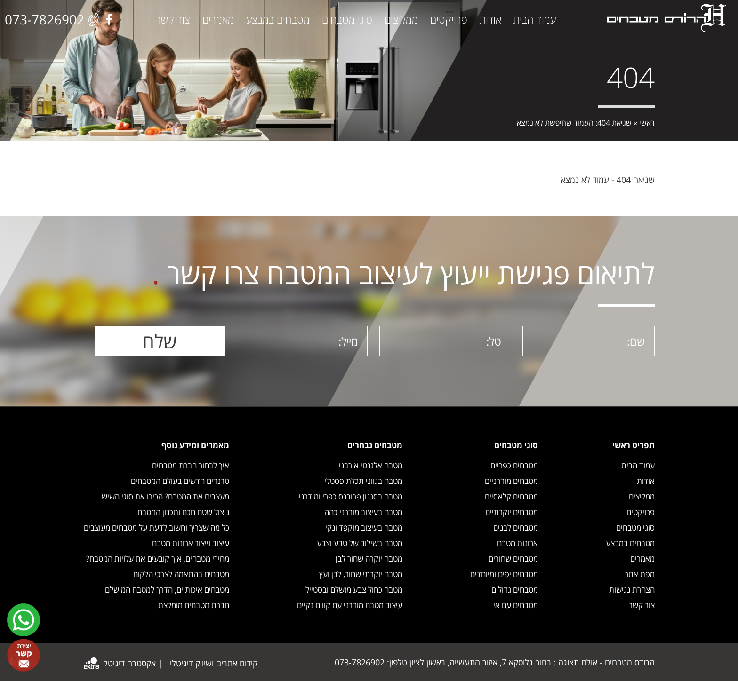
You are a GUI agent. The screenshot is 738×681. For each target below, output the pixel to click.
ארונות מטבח (517, 543)
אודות (490, 19)
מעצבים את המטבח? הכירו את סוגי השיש (165, 496)
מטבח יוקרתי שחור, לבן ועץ (360, 574)
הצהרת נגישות (632, 589)
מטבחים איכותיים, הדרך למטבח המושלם (167, 589)
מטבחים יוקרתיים (511, 512)
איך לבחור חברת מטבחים (190, 465)
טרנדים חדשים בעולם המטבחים (180, 480)
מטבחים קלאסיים (511, 496)
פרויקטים (448, 19)
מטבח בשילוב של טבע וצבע (359, 543)
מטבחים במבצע (278, 19)
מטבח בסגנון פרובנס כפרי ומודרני (350, 496)
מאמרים (218, 19)
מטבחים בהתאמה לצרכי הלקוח (181, 574)
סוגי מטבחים (347, 19)
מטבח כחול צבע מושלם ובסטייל (353, 589)
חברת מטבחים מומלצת (193, 605)
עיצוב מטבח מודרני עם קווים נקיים (349, 605)
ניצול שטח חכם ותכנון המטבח (183, 512)
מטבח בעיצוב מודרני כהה (363, 512)
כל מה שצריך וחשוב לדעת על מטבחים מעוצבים (156, 527)
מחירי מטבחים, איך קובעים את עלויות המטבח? (157, 558)
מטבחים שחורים (513, 558)
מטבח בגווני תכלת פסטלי (363, 480)
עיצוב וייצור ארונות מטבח (190, 543)
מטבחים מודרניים (511, 480)
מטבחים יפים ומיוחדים (504, 574)
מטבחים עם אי (515, 605)
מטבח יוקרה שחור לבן (369, 558)
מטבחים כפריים (514, 465)
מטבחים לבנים (515, 527)
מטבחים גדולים (514, 589)
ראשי (647, 123)
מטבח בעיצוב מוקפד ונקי (363, 527)
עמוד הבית (534, 19)
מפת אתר (640, 574)
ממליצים (401, 19)
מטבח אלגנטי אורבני (370, 465)
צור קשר (173, 19)
